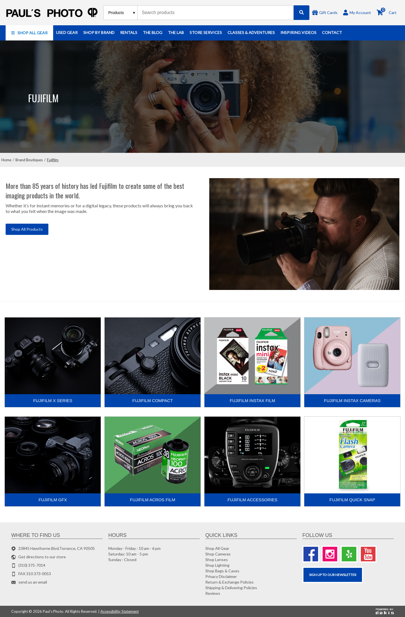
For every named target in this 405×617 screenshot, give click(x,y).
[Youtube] (368, 554)
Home (6, 160)
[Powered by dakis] (385, 611)
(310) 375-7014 (31, 565)
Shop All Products (27, 229)
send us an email (32, 582)
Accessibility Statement (119, 611)
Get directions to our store (42, 556)
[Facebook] (310, 554)
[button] (29, 32)
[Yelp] (349, 554)
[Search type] (122, 12)
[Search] (301, 12)
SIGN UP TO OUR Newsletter (332, 575)
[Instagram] (329, 554)
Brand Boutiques (29, 160)
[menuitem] (29, 33)
